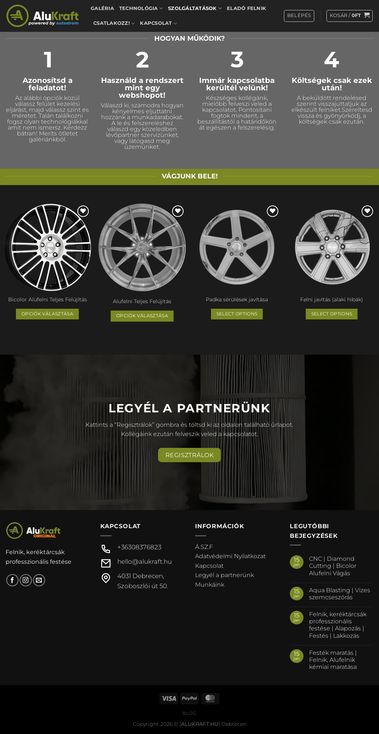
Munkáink (209, 584)
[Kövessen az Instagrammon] (26, 580)
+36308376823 (139, 547)
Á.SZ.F (204, 546)
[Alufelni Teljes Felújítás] (142, 248)
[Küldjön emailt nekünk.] (39, 580)
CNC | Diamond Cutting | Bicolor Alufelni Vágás (332, 565)
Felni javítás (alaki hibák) (331, 299)
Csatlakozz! (114, 23)
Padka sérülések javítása (237, 299)
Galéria (102, 8)
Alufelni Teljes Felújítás (142, 301)
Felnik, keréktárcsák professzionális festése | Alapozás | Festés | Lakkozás (337, 625)
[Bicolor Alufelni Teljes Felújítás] (47, 247)
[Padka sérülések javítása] (237, 247)
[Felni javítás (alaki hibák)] (331, 247)
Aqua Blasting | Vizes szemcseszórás (339, 594)
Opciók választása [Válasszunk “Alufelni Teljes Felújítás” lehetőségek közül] (142, 315)
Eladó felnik (246, 8)
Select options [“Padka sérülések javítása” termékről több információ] (237, 313)
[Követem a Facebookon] (12, 580)
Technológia (141, 8)
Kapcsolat (158, 23)
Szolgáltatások (195, 8)
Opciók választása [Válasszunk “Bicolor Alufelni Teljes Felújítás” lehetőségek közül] (47, 313)
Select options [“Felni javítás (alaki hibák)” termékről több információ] (331, 313)
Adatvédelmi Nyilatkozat (230, 556)
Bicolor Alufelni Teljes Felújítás (47, 299)
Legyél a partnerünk (224, 575)
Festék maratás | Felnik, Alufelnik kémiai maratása (333, 659)
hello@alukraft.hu (144, 561)
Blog (189, 713)
